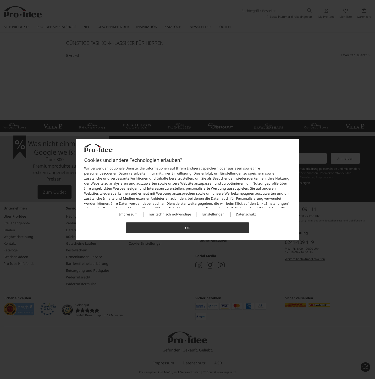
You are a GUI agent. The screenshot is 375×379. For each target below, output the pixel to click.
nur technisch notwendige (170, 214)
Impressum (128, 214)
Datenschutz (246, 214)
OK (187, 228)
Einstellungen (277, 203)
